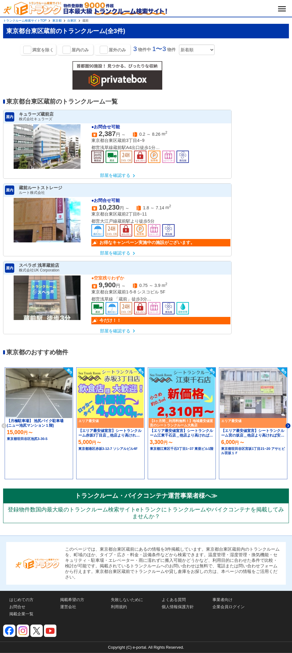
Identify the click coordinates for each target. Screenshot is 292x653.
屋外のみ (117, 50)
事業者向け (222, 599)
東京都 (57, 20)
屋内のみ (80, 50)
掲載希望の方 (72, 599)
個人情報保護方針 (178, 606)
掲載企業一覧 (21, 614)
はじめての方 (21, 599)
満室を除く (43, 50)
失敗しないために (127, 599)
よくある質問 (174, 599)
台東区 (71, 20)
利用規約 (119, 606)
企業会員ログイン (228, 606)
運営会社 (68, 606)
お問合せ (17, 606)
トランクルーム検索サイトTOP (24, 20)
